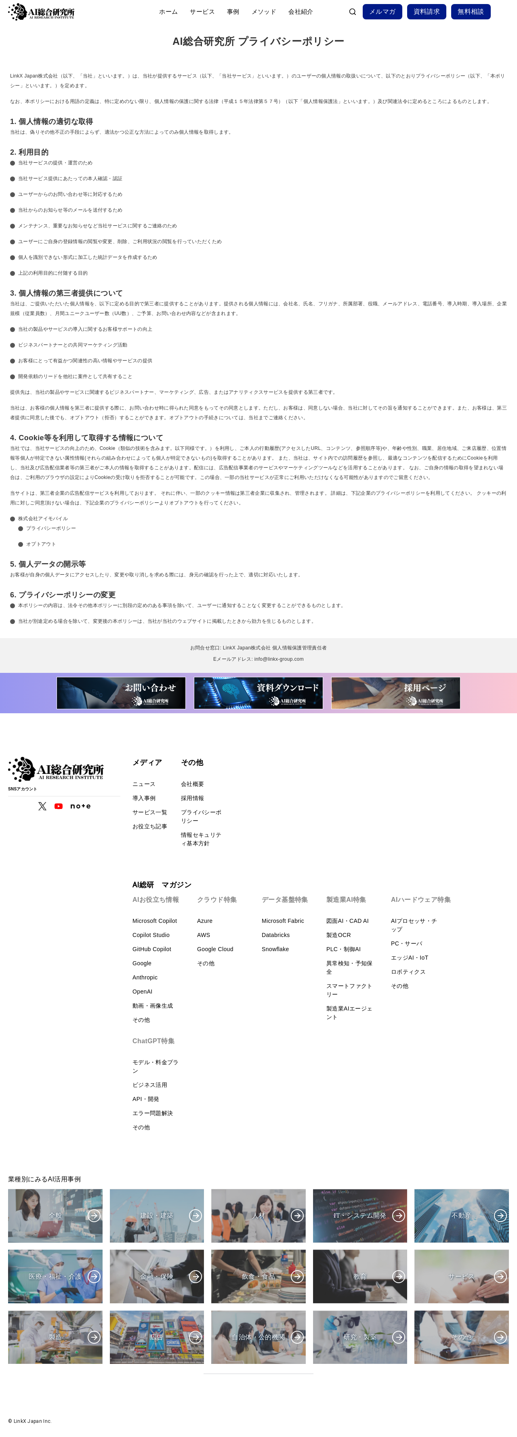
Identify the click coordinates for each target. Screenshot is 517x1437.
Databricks (276, 935)
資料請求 (427, 11)
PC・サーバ (406, 943)
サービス (202, 11)
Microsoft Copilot (154, 921)
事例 (233, 11)
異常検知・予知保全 (349, 967)
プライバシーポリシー (51, 528)
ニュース (144, 784)
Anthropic (145, 977)
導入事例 (144, 798)
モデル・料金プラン (155, 1066)
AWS (203, 935)
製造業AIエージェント (349, 1012)
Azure (204, 921)
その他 (141, 1020)
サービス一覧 (149, 812)
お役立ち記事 (149, 826)
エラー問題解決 (152, 1113)
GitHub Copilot (151, 949)
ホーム (168, 11)
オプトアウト (41, 544)
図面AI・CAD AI (347, 921)
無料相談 (471, 11)
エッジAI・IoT (410, 957)
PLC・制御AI (343, 949)
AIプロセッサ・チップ (414, 925)
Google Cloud (215, 949)
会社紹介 (300, 11)
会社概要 (192, 784)
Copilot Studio (151, 935)
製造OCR (338, 935)
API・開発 (146, 1099)
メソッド (264, 11)
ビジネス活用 (149, 1085)
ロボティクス (408, 972)
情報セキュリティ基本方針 (201, 839)
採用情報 (192, 798)
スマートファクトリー (349, 990)
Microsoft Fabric (283, 921)
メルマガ (382, 11)
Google (141, 963)
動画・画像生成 (152, 1005)
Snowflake (275, 949)
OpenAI (142, 991)
